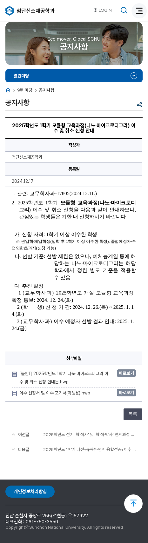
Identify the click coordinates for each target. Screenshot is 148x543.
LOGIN (102, 10)
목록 (132, 414)
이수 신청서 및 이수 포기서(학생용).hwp (55, 392)
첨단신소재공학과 (36, 11)
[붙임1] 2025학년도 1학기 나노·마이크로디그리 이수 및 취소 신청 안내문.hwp (63, 377)
